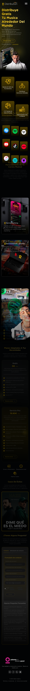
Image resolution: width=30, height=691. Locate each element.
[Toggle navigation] (26, 4)
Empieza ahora (8, 41)
